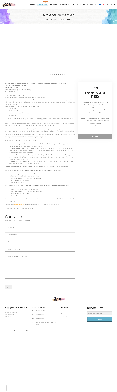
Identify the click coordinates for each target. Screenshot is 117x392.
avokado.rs (32, 355)
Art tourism (54, 19)
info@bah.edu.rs (19, 230)
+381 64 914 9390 (40, 336)
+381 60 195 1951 (40, 340)
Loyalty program (64, 341)
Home (48, 19)
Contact (62, 338)
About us (62, 336)
